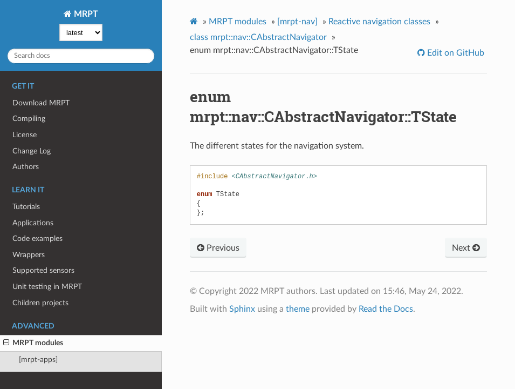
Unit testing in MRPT (47, 287)
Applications (32, 223)
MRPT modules (33, 343)
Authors (25, 167)
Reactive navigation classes (379, 21)
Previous (218, 248)
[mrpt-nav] (297, 21)
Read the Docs (386, 309)
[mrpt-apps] (38, 360)
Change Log (31, 151)
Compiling (28, 119)
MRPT (85, 14)
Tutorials (26, 207)
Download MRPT (41, 103)
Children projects (40, 303)
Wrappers (28, 255)
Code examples (37, 238)
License (24, 135)
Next (466, 248)
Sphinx (242, 309)
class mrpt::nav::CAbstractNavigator (258, 37)
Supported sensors (43, 270)
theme (298, 309)
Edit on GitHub (454, 53)
